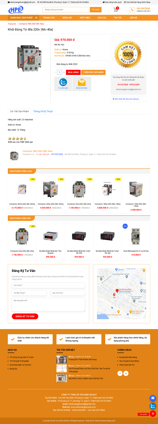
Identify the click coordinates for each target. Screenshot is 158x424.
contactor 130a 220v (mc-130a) (136, 205)
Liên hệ (133, 17)
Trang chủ (49, 17)
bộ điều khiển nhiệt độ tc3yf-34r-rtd (79, 252)
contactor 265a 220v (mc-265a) (22, 204)
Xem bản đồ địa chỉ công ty (126, 99)
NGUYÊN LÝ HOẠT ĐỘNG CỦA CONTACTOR (86, 379)
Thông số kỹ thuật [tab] (43, 111)
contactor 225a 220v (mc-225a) (51, 204)
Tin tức (118, 17)
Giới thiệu (85, 17)
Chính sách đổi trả (127, 365)
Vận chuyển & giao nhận (129, 361)
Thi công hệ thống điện (19, 361)
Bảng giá (67, 17)
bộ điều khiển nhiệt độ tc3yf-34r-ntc (107, 252)
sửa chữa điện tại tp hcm (20, 365)
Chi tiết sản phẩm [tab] (19, 111)
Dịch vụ (102, 17)
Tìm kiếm (96, 9)
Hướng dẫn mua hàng (128, 357)
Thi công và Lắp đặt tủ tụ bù (21, 357)
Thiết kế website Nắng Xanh (105, 421)
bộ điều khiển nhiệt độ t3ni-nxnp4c (50, 252)
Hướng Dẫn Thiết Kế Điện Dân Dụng (83, 359)
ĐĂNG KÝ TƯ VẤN (25, 316)
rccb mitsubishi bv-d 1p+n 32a (136, 251)
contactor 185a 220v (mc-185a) (108, 204)
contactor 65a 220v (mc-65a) (79, 204)
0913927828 (143, 9)
